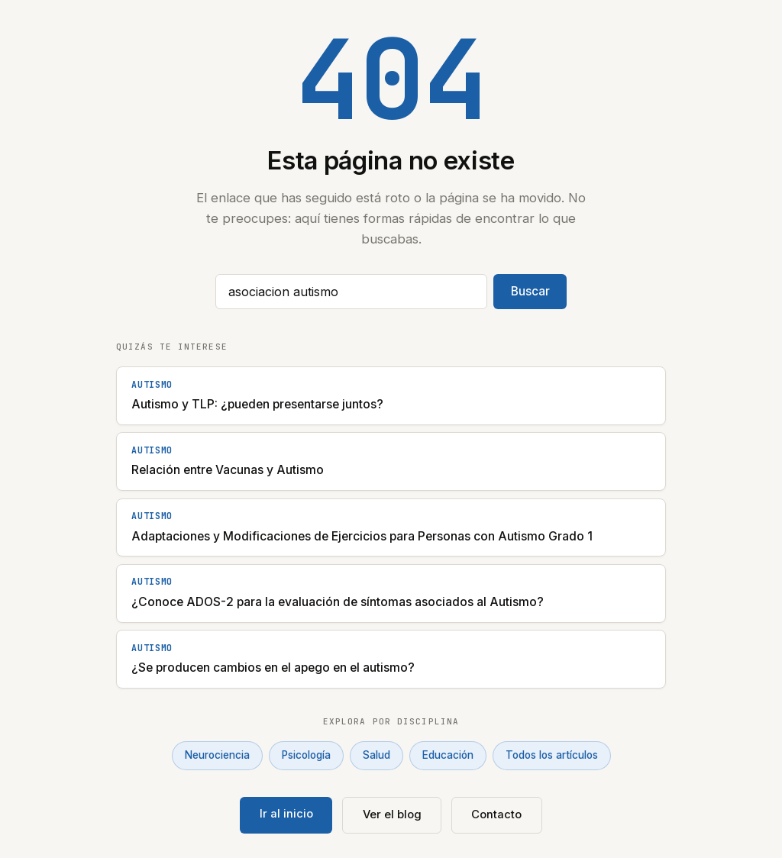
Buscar (530, 291)
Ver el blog (392, 814)
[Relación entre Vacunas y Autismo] (391, 461)
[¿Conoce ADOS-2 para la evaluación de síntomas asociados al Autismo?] (391, 593)
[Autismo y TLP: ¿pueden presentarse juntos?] (391, 395)
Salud (376, 755)
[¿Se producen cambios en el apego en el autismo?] (391, 659)
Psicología (306, 755)
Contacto (496, 814)
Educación (447, 755)
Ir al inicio (286, 814)
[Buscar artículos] (351, 291)
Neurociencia (217, 755)
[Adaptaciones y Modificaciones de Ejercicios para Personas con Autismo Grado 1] (391, 527)
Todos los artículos (552, 755)
